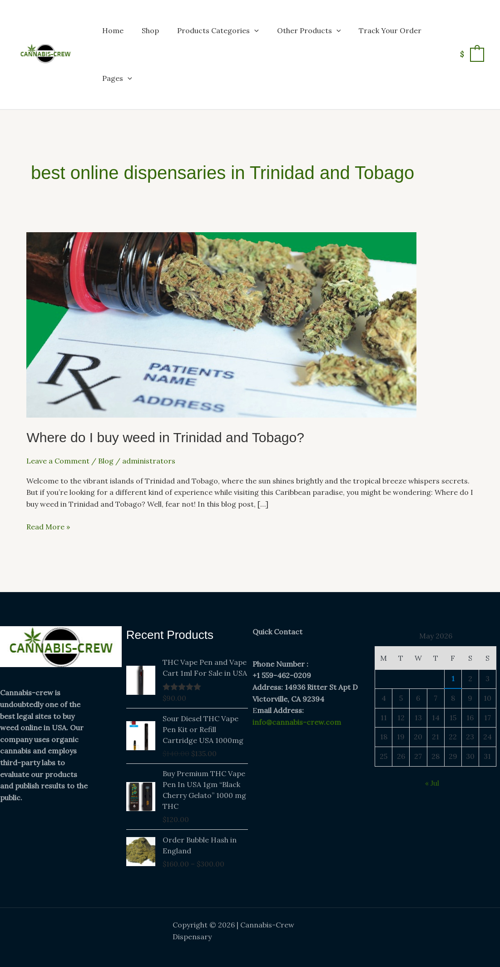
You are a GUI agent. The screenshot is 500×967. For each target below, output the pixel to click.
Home (113, 30)
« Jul (432, 783)
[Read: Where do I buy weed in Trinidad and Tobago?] (221, 324)
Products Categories (218, 30)
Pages (117, 78)
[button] (254, 30)
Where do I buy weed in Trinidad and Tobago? (165, 437)
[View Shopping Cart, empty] (471, 54)
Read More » (48, 526)
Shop (150, 30)
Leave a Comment (57, 460)
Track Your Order (390, 30)
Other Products (309, 30)
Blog (106, 460)
